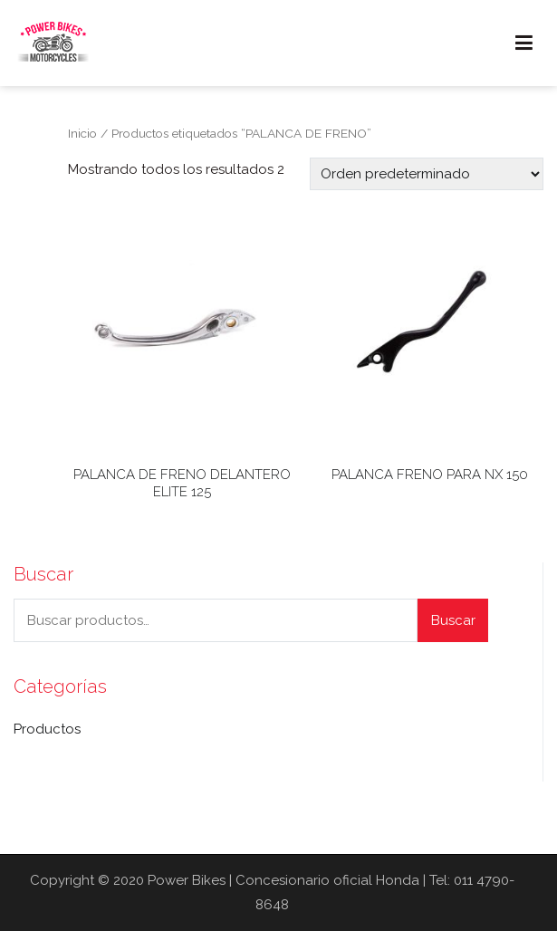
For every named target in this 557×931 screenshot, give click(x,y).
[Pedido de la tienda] (426, 174)
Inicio (82, 133)
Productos (47, 729)
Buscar (453, 620)
